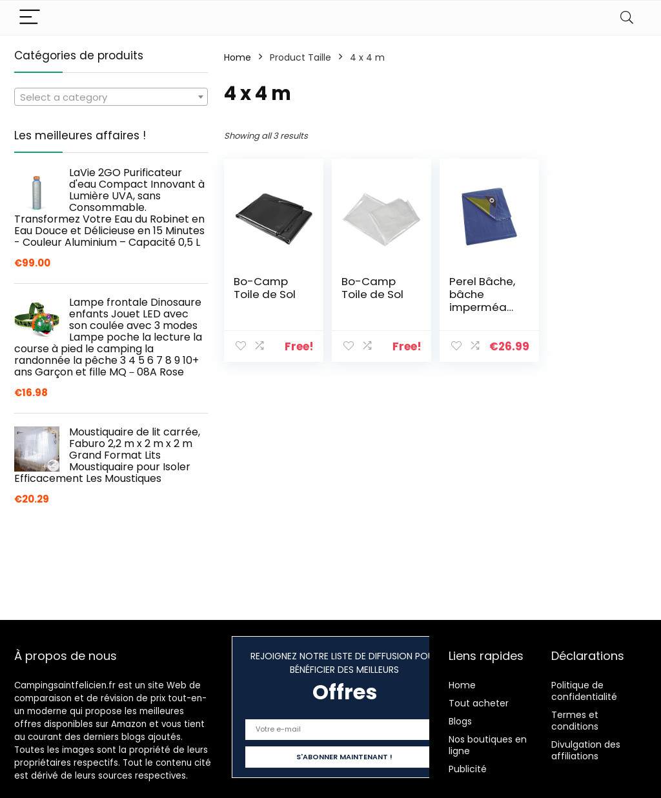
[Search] (626, 18)
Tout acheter (479, 703)
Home (237, 57)
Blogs (460, 721)
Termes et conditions (574, 720)
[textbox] (111, 97)
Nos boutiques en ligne (488, 745)
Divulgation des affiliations (585, 750)
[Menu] (29, 18)
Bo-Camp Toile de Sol (265, 288)
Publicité (468, 769)
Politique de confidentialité (584, 691)
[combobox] (111, 97)
